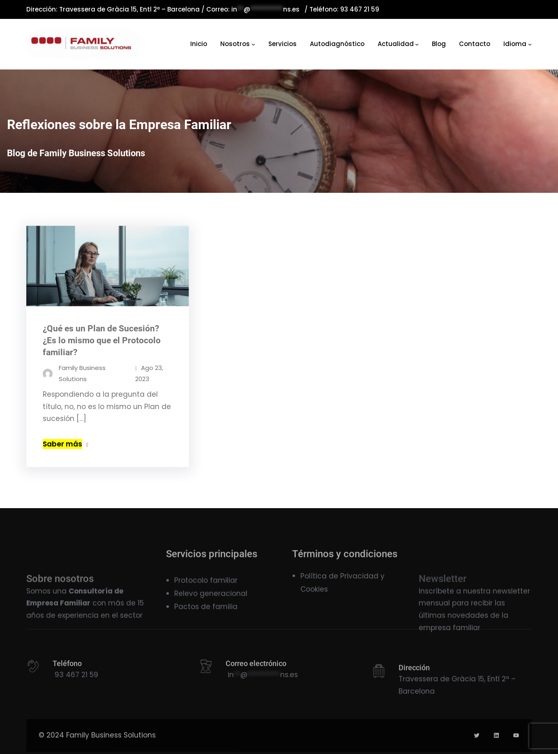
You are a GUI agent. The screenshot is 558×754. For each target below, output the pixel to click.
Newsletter (442, 604)
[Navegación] (253, 44)
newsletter (511, 613)
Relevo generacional (210, 605)
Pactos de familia (205, 618)
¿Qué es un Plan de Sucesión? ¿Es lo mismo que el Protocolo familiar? (102, 342)
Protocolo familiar (205, 592)
